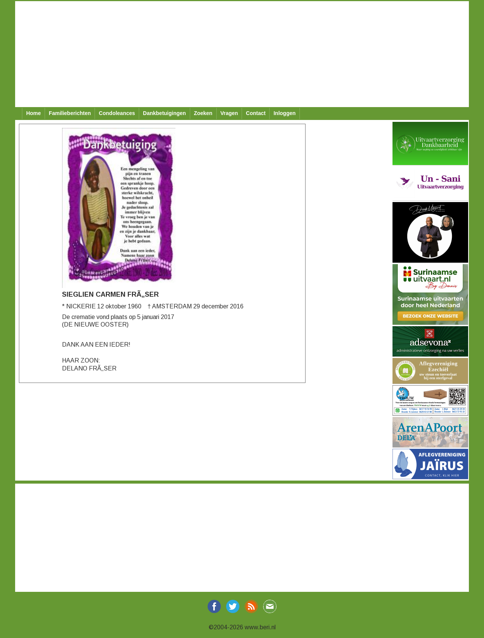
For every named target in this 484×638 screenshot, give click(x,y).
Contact (255, 113)
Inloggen (284, 113)
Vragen (229, 113)
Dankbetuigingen (164, 113)
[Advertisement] (242, 54)
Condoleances (117, 113)
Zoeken (203, 113)
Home (33, 113)
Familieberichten (70, 113)
